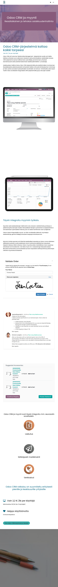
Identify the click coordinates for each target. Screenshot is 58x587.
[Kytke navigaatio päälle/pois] (53, 2)
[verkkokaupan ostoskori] (50, 2)
